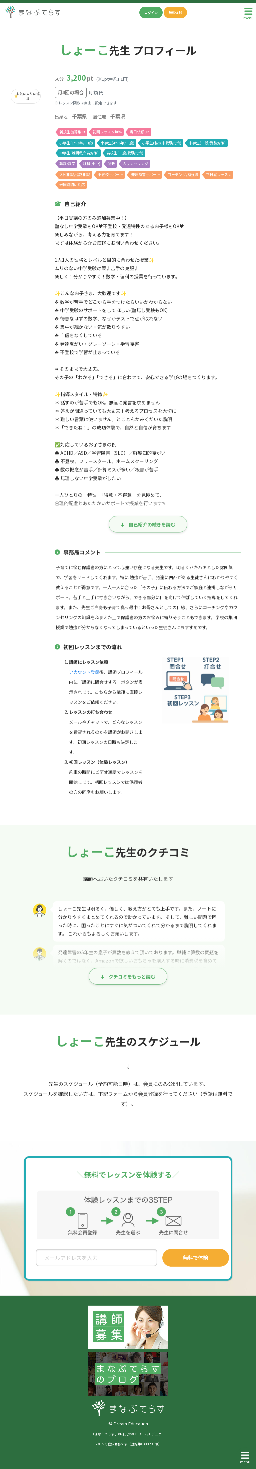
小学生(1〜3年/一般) (76, 142)
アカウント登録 (84, 672)
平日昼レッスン (219, 174)
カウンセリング (136, 163)
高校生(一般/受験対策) (124, 152)
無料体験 (175, 12)
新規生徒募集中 (72, 131)
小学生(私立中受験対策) (161, 142)
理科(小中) (91, 163)
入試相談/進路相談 (74, 174)
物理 (111, 163)
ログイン (151, 12)
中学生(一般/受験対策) (207, 142)
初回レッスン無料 (107, 131)
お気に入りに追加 (28, 96)
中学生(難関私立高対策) (78, 152)
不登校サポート (111, 174)
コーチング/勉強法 (183, 174)
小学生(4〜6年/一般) (117, 142)
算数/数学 (67, 163)
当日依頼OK (139, 131)
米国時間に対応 (72, 184)
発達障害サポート (146, 174)
